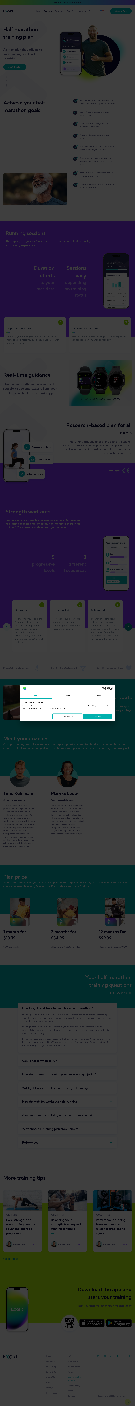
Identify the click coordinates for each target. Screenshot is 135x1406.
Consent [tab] (36, 695)
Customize (67, 716)
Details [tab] (67, 695)
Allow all (97, 716)
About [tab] (99, 695)
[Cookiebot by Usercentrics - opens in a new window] (103, 688)
